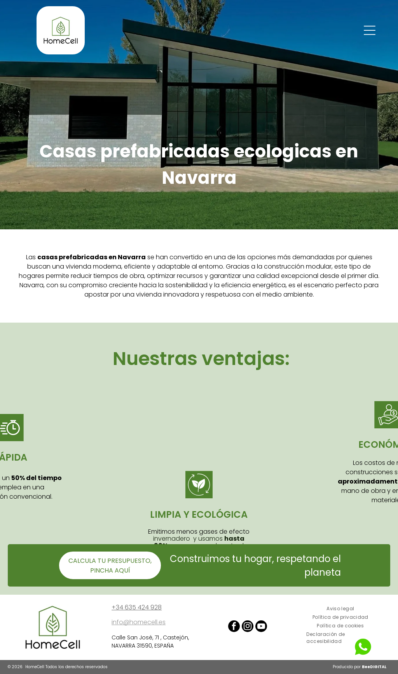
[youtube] (261, 627)
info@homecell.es (139, 622)
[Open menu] (369, 30)
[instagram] (247, 627)
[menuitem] (340, 608)
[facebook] (234, 627)
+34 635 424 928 (137, 607)
